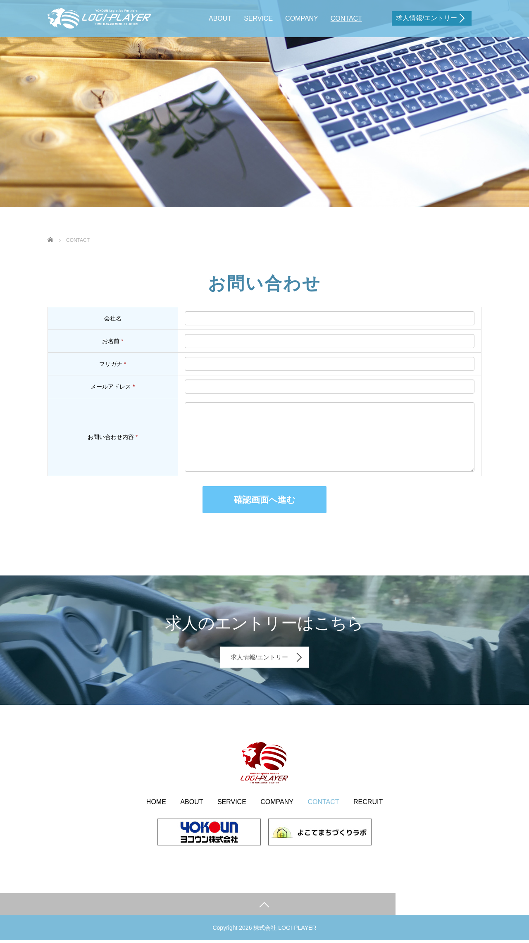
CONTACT (346, 18)
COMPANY (301, 18)
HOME (156, 804)
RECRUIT (368, 804)
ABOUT (220, 18)
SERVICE (258, 18)
